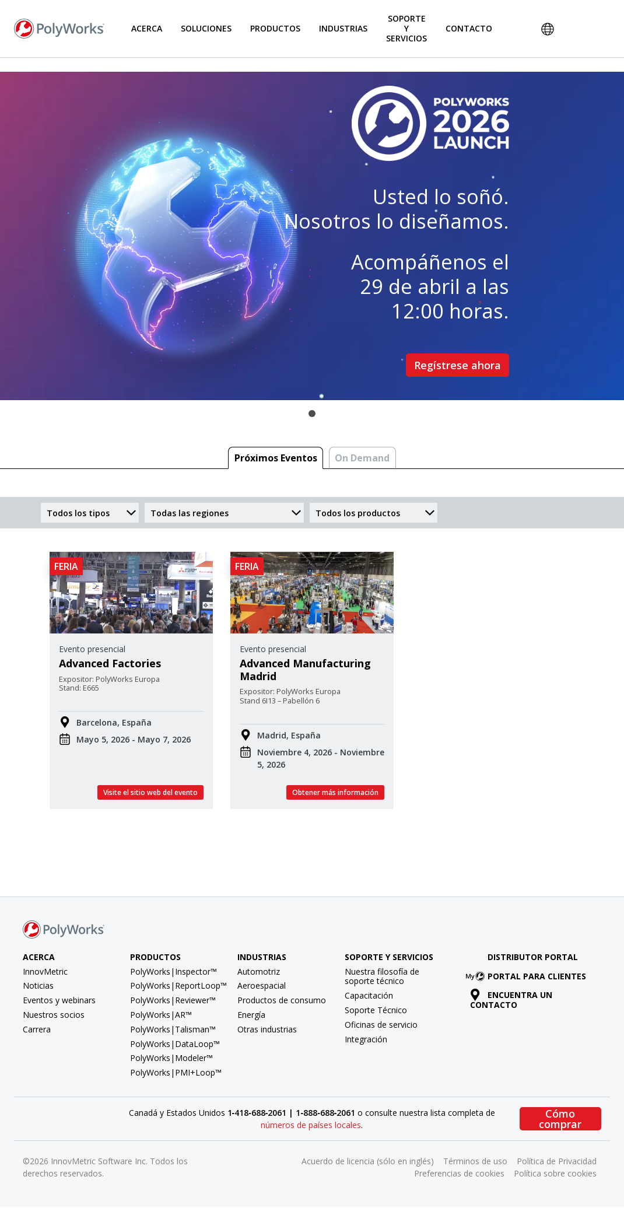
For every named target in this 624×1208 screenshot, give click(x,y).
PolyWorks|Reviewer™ (173, 1000)
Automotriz (258, 971)
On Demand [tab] (362, 457)
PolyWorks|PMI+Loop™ (176, 1072)
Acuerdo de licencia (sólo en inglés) (368, 1161)
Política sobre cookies (555, 1173)
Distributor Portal (533, 956)
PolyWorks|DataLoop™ (175, 1043)
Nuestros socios (54, 1014)
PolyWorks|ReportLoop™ (178, 985)
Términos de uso (475, 1161)
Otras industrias (267, 1029)
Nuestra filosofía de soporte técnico (382, 976)
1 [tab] (312, 413)
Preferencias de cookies (459, 1173)
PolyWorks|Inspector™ (173, 971)
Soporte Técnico (376, 1010)
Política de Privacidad (557, 1161)
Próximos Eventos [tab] (275, 457)
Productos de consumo (281, 1000)
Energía (251, 1014)
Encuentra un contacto (511, 999)
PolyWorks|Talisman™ (173, 1029)
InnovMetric (45, 971)
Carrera (37, 1029)
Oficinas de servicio (381, 1024)
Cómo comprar (560, 1118)
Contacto (469, 28)
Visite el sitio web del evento (150, 792)
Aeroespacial (261, 985)
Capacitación (369, 995)
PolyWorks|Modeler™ (171, 1057)
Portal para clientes (528, 976)
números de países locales (311, 1124)
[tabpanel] (312, 236)
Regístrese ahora (457, 365)
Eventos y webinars (59, 1000)
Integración (366, 1039)
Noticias (38, 985)
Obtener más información (335, 792)
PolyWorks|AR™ (161, 1014)
